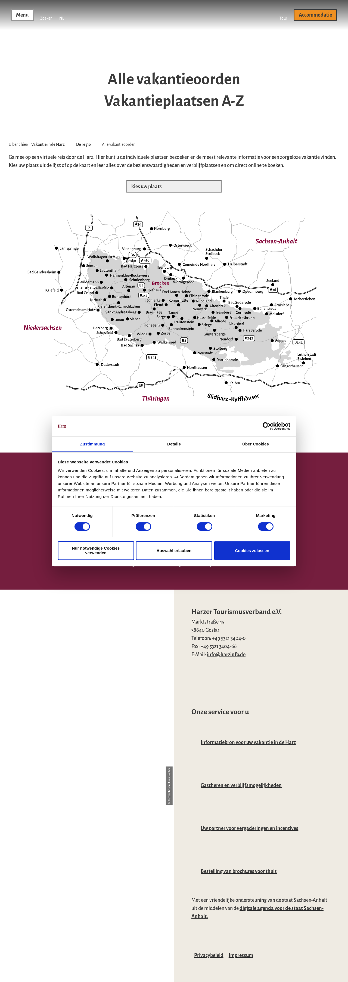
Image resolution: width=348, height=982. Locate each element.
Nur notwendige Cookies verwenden (96, 550)
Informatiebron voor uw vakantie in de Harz (248, 742)
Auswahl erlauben (174, 550)
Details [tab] (174, 444)
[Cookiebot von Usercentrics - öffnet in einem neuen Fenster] (266, 426)
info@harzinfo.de (226, 654)
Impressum (241, 955)
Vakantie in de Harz (48, 144)
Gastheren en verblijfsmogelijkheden (241, 785)
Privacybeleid (208, 955)
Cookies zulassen (252, 550)
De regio (83, 144)
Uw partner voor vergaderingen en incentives (249, 828)
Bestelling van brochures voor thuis (239, 871)
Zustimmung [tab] (92, 444)
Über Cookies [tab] (255, 444)
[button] (283, 15)
